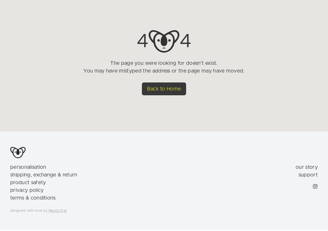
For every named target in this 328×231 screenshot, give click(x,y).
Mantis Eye (58, 210)
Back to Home (164, 88)
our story (307, 167)
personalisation (28, 167)
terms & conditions (33, 198)
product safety (28, 182)
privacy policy (27, 190)
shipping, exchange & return (44, 174)
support (308, 174)
